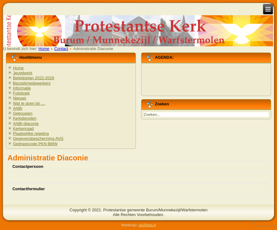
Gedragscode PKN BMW (35, 143)
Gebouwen (23, 113)
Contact (61, 48)
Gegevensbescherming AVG (38, 138)
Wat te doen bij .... (29, 103)
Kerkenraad (23, 128)
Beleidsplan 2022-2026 (33, 78)
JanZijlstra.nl (147, 225)
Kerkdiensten (25, 118)
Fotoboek (21, 93)
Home (43, 48)
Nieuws (19, 98)
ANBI (17, 108)
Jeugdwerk (23, 73)
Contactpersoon (27, 166)
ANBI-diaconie (26, 123)
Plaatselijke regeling (31, 133)
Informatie (22, 88)
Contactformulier (28, 188)
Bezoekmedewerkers (32, 83)
